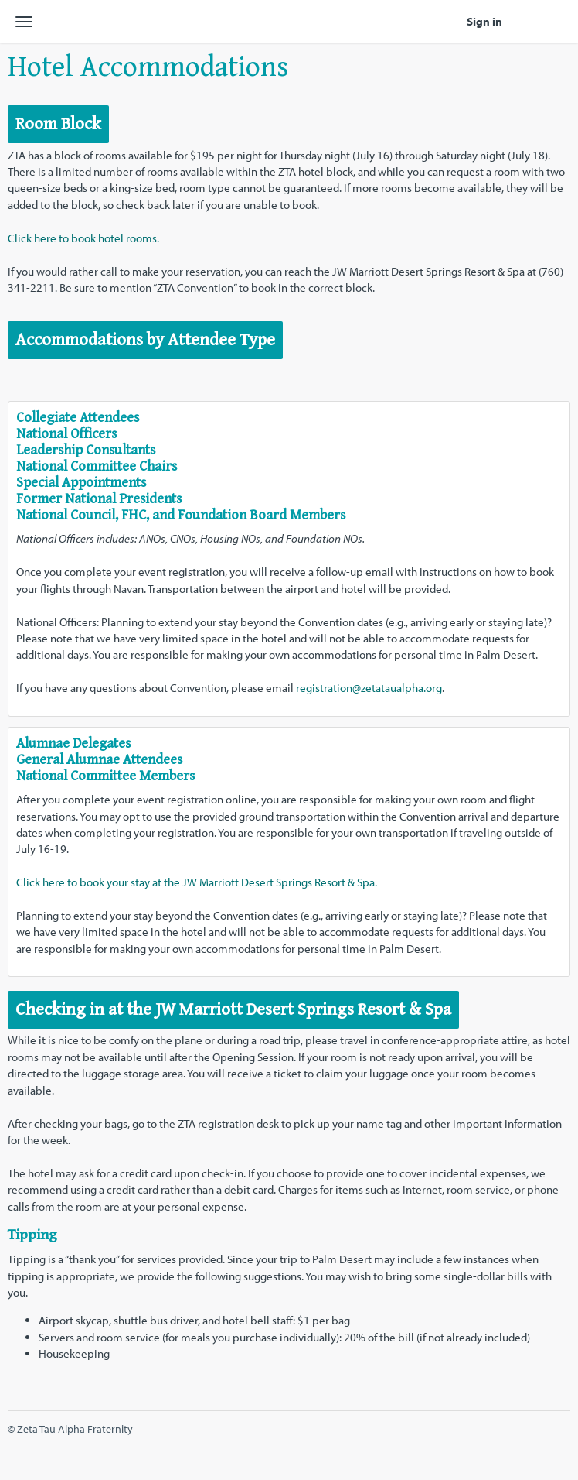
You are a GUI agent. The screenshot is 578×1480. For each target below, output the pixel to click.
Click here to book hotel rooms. (83, 238)
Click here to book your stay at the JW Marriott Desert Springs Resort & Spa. (196, 882)
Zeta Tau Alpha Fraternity (75, 1428)
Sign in (484, 21)
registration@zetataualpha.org (369, 687)
